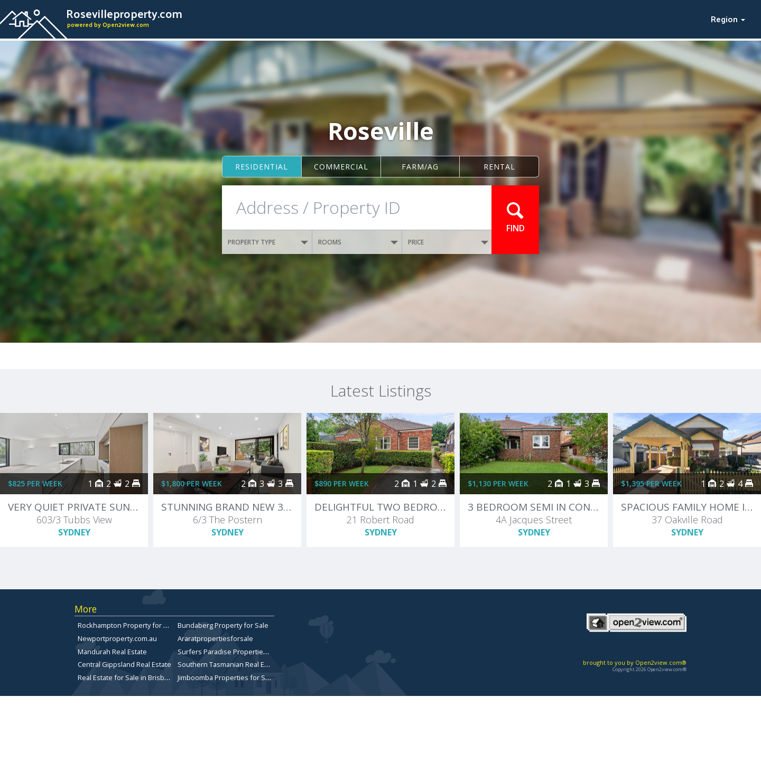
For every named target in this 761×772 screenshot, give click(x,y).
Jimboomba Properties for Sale (226, 677)
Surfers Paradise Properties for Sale (235, 651)
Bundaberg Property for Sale (223, 625)
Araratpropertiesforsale (215, 638)
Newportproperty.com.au (117, 638)
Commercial (341, 167)
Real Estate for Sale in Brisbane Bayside (140, 677)
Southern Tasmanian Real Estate (229, 664)
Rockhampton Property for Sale (127, 625)
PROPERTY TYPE (268, 242)
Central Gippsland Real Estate (124, 664)
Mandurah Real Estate (112, 651)
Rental (499, 167)
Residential (261, 167)
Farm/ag (420, 167)
